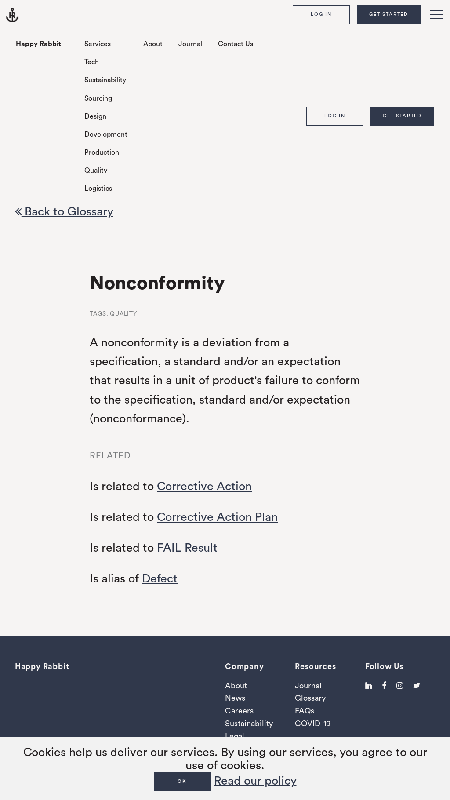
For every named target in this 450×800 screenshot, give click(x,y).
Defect (160, 579)
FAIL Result (187, 548)
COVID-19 (312, 723)
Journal (190, 43)
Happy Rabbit (38, 43)
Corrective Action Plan (217, 517)
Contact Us (235, 43)
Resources (315, 666)
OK (182, 781)
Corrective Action (204, 486)
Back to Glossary (64, 212)
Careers (239, 711)
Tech (91, 61)
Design (95, 116)
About (153, 43)
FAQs (304, 711)
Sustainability (105, 80)
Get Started (388, 14)
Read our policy (255, 781)
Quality (95, 170)
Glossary (310, 698)
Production (101, 152)
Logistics (98, 188)
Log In (321, 14)
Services (97, 43)
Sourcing (98, 98)
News (235, 698)
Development (105, 134)
